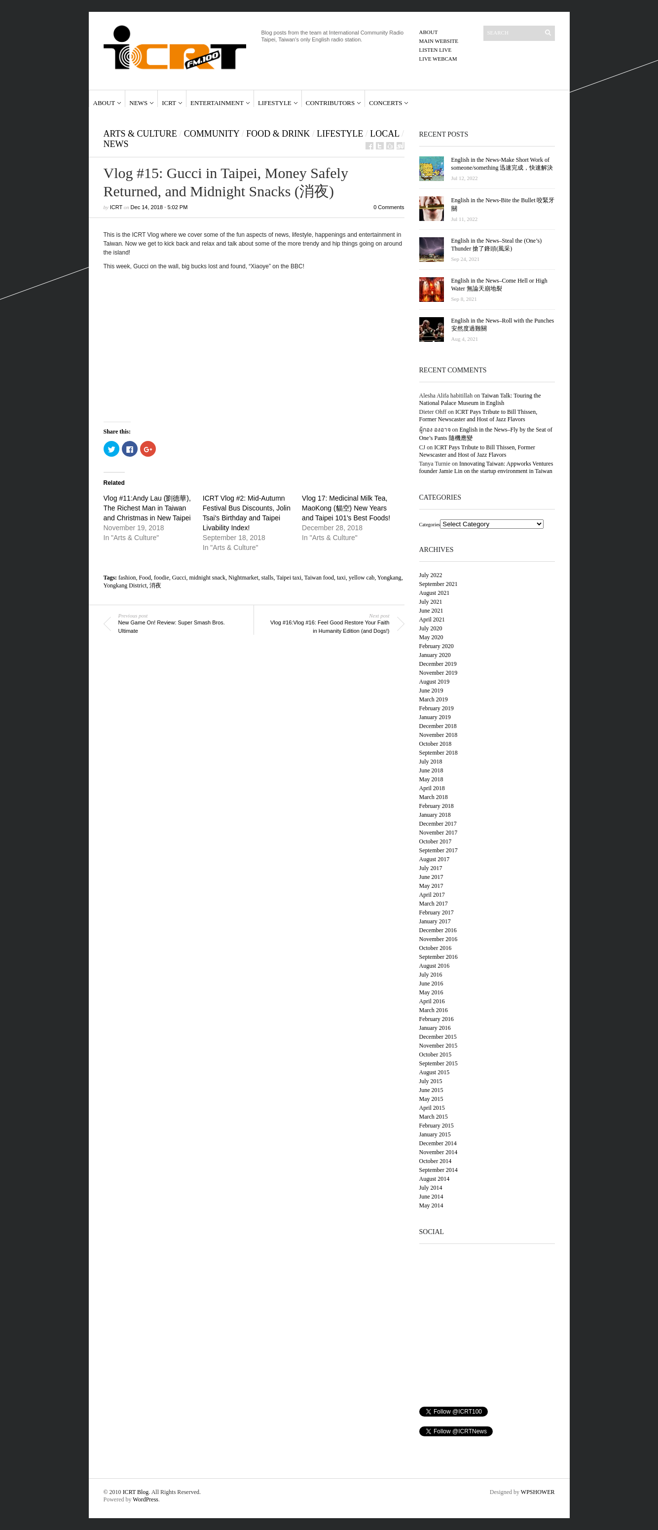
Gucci (179, 577)
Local (384, 134)
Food (145, 577)
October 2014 (435, 1161)
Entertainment (217, 103)
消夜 (155, 585)
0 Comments (388, 207)
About (428, 32)
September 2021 (438, 584)
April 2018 (432, 788)
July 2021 (430, 601)
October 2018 (435, 743)
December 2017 (438, 823)
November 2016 (438, 939)
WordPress (145, 1499)
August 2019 (434, 681)
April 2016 (432, 1001)
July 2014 (430, 1187)
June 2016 (431, 983)
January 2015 (435, 1134)
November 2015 (438, 1045)
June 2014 (431, 1196)
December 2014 (438, 1143)
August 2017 (434, 859)
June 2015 (431, 1090)
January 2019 (435, 717)
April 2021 (432, 619)
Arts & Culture (140, 134)
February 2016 (436, 1019)
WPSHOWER (538, 1492)
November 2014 (438, 1152)
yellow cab (361, 577)
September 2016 (438, 956)
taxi (341, 577)
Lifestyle (275, 103)
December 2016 (438, 930)
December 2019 (438, 663)
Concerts (385, 103)
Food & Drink (278, 134)
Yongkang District (125, 585)
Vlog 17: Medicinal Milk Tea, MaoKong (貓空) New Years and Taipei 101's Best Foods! (346, 508)
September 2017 (438, 850)
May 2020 (431, 637)
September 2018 (438, 752)
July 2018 (430, 761)
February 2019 (436, 708)
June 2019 (431, 690)
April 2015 (432, 1107)
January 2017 (435, 921)
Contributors (330, 103)
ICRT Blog (136, 1492)
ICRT (169, 103)
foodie (161, 577)
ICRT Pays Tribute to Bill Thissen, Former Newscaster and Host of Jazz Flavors (478, 415)
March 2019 (433, 699)
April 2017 (432, 894)
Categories (429, 524)
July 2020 (430, 628)
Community (211, 134)
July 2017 (430, 868)
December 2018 (438, 726)
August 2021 (434, 592)
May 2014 (431, 1205)
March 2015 (433, 1116)
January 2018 (435, 814)
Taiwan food (319, 577)
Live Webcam (438, 59)
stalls (267, 577)
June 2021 (431, 610)
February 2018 (436, 805)
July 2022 (430, 575)
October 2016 (435, 948)
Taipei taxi (288, 577)
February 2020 (436, 646)
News (138, 103)
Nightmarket (243, 577)
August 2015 (434, 1072)
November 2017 (438, 832)
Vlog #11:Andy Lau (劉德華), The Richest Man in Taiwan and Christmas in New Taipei (147, 508)
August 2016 (434, 965)
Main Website (439, 41)
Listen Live (435, 50)
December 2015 (438, 1036)
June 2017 (431, 877)
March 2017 (433, 903)
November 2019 (438, 672)
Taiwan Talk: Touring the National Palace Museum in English (480, 399)
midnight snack (207, 577)
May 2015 (431, 1098)
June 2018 (431, 770)
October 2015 (435, 1054)
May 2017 (431, 885)
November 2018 (438, 734)
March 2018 (433, 797)
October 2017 (435, 841)
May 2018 (431, 779)
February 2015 (436, 1125)
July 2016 (430, 974)
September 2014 (438, 1169)
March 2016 (433, 1010)
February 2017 (436, 912)
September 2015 (438, 1063)
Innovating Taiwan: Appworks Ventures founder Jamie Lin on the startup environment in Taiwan (486, 467)
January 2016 (435, 1027)
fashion (127, 577)
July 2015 (430, 1081)
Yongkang (389, 577)
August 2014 (434, 1178)
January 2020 (435, 655)
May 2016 (431, 992)
